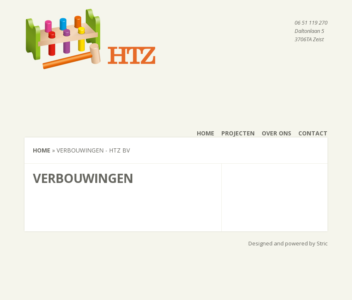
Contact (312, 133)
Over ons (276, 133)
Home (205, 133)
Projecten (238, 133)
